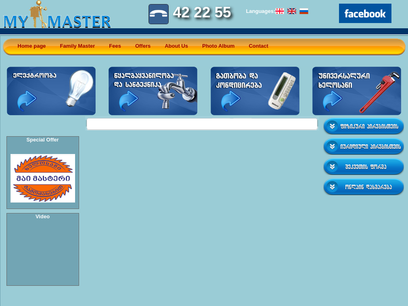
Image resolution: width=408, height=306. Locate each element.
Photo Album (218, 46)
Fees (115, 46)
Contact (258, 46)
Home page (32, 46)
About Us (176, 46)
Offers (143, 46)
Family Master (77, 46)
